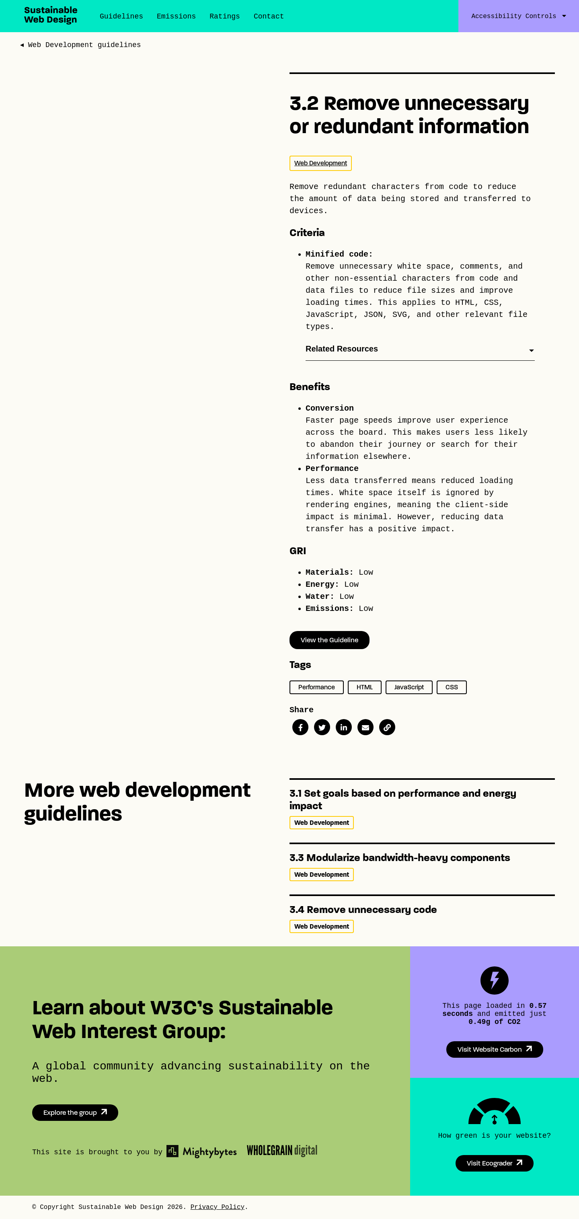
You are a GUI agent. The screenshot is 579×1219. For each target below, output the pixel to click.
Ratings (224, 16)
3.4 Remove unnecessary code (363, 909)
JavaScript (409, 687)
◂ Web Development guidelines (81, 46)
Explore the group (70, 1112)
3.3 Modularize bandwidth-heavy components (400, 857)
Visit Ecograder (489, 1163)
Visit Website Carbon (490, 1049)
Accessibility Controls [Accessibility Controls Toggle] (513, 16)
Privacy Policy (217, 1207)
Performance (316, 687)
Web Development (320, 163)
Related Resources (342, 348)
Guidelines (121, 16)
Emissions (176, 16)
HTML (365, 687)
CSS (452, 687)
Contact (269, 16)
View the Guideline (329, 640)
